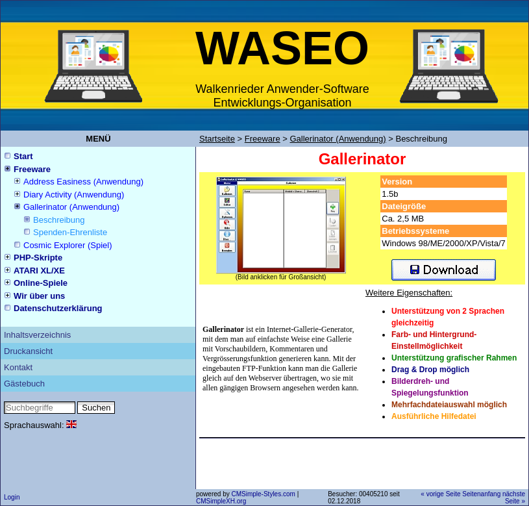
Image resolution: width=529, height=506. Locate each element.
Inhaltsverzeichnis (37, 335)
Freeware (32, 169)
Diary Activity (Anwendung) (73, 194)
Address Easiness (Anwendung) (83, 181)
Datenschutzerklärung (58, 308)
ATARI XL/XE (39, 270)
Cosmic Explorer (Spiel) (67, 245)
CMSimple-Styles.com (264, 494)
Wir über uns (39, 296)
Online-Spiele (41, 283)
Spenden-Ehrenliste (70, 232)
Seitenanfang (481, 494)
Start (23, 156)
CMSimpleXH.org (221, 501)
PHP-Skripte (38, 257)
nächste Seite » (513, 497)
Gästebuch (24, 383)
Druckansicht (28, 351)
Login (11, 497)
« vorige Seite (440, 494)
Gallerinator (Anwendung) (71, 207)
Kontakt (18, 367)
